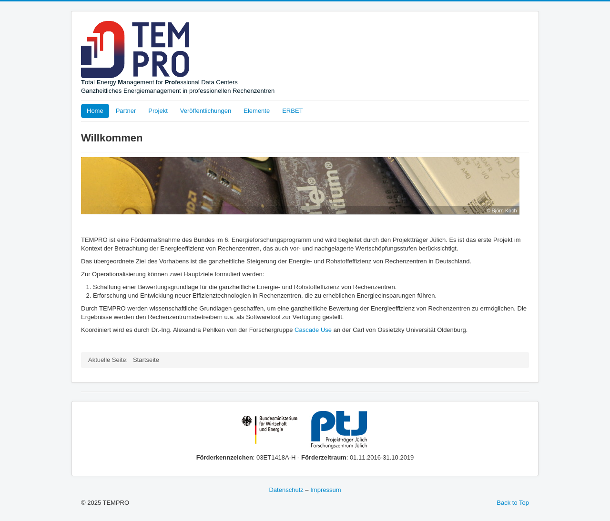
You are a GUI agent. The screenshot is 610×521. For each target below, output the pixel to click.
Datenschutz (286, 489)
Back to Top (513, 502)
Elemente (257, 110)
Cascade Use (313, 329)
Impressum (325, 489)
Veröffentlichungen (205, 110)
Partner (126, 110)
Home (95, 110)
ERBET (292, 110)
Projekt (157, 110)
